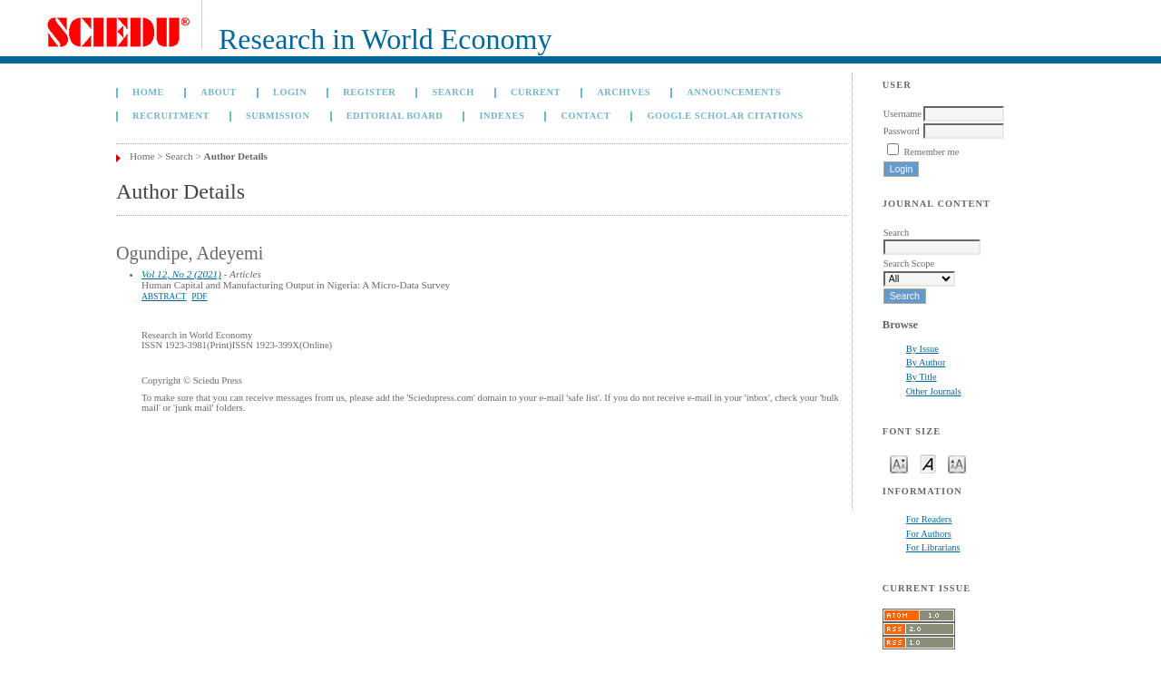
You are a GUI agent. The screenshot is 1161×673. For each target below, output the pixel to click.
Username (902, 114)
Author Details (236, 156)
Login (290, 92)
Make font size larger (957, 463)
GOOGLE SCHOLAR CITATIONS (725, 116)
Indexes (501, 116)
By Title (921, 377)
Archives (623, 92)
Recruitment (171, 116)
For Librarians (933, 547)
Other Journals (933, 391)
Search (452, 92)
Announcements (734, 92)
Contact (585, 116)
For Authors (928, 534)
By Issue (922, 349)
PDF (199, 296)
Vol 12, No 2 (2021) (181, 273)
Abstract (164, 296)
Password (901, 131)
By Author (926, 362)
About (218, 92)
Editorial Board (395, 116)
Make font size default (928, 463)
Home (148, 92)
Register (369, 92)
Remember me (931, 152)
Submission (277, 116)
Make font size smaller (899, 463)
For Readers (929, 519)
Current (536, 92)
